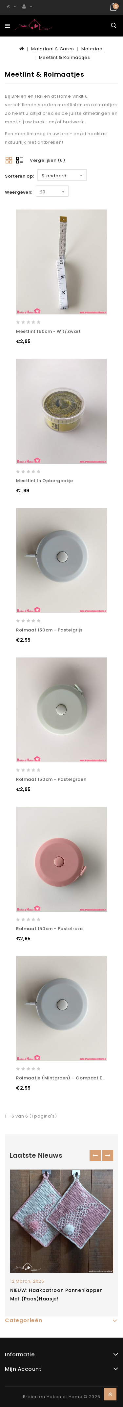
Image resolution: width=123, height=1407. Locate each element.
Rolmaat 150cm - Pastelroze (49, 929)
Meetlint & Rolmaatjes (64, 57)
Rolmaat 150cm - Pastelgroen (51, 779)
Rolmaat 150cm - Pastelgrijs (49, 630)
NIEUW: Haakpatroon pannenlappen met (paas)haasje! (56, 1294)
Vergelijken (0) (47, 160)
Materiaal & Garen (52, 49)
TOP (110, 1394)
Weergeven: (18, 192)
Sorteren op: (19, 176)
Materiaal (92, 49)
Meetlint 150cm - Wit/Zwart (48, 331)
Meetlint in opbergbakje (44, 481)
